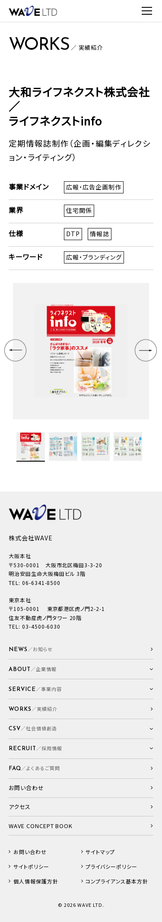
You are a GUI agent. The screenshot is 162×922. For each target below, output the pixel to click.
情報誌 (99, 233)
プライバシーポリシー (111, 866)
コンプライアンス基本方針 (117, 881)
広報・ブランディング (94, 257)
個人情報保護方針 (35, 881)
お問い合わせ (30, 851)
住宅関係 (79, 210)
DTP (73, 233)
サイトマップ (100, 851)
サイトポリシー (31, 866)
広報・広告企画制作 (93, 187)
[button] (81, 669)
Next (147, 351)
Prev (16, 351)
